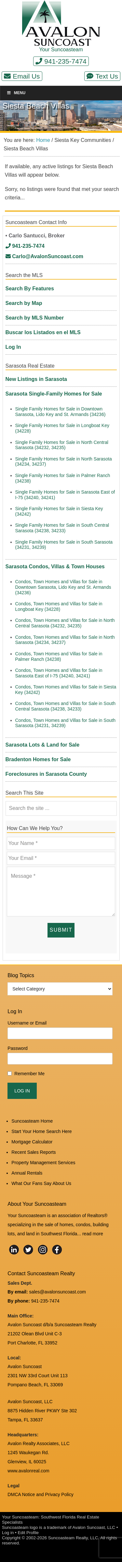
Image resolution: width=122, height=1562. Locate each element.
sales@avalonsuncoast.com (57, 1291)
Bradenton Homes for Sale (38, 759)
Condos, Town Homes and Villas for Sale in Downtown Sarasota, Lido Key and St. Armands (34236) (63, 587)
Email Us (22, 76)
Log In (13, 347)
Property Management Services (43, 1162)
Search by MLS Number (35, 318)
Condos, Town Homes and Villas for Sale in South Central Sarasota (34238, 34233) (65, 706)
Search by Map (24, 303)
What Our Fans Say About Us (41, 1183)
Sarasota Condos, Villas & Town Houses (55, 566)
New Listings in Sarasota (36, 379)
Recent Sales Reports (33, 1152)
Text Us (102, 76)
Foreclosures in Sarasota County (46, 774)
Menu (16, 93)
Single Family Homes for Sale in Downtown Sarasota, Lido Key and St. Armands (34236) (60, 411)
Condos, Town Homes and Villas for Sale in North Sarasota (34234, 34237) (65, 640)
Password (17, 1048)
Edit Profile (28, 1532)
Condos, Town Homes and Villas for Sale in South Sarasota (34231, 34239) (65, 723)
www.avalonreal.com (28, 1470)
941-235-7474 (61, 61)
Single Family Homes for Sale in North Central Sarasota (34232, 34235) (61, 445)
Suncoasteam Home (32, 1121)
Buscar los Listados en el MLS (43, 332)
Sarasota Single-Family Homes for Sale (54, 394)
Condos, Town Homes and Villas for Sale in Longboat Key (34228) (58, 606)
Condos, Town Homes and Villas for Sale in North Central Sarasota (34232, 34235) (65, 623)
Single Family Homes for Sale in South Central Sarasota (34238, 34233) (62, 528)
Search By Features (30, 288)
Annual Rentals (26, 1173)
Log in (8, 1532)
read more (92, 1233)
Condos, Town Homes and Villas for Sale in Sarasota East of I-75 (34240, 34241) (58, 673)
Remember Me (29, 1073)
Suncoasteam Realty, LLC (73, 1537)
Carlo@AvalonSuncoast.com (44, 256)
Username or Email (27, 1023)
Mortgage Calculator (31, 1141)
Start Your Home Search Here (41, 1131)
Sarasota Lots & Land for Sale (43, 745)
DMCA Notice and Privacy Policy (40, 1494)
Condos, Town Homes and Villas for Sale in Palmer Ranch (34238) (58, 656)
